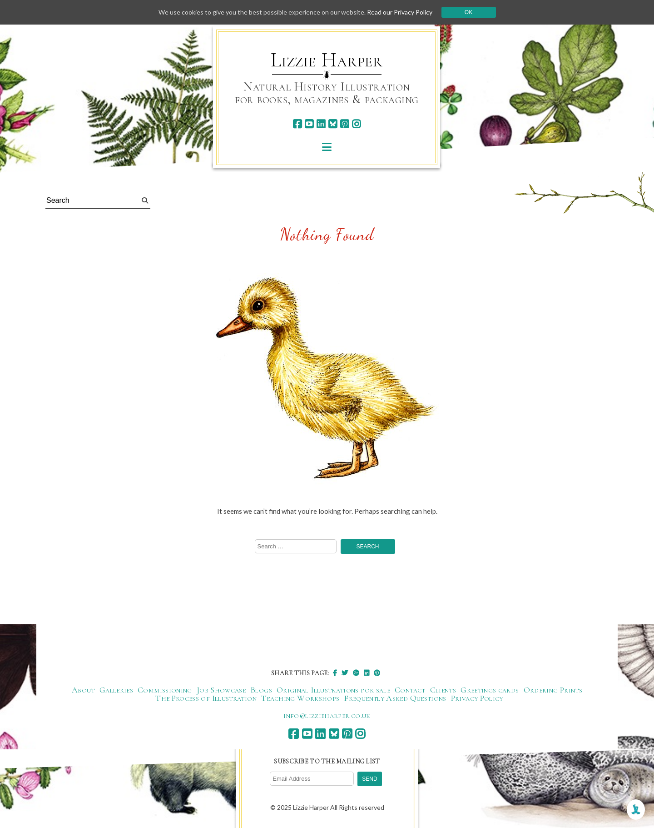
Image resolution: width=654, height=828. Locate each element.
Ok (468, 12)
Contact (410, 690)
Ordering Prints (553, 690)
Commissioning (165, 690)
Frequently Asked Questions (395, 698)
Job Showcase (221, 690)
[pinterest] (344, 124)
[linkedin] (321, 124)
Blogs (261, 690)
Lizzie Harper (327, 60)
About (83, 690)
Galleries (116, 690)
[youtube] (309, 124)
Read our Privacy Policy (399, 12)
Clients (443, 690)
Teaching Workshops (300, 698)
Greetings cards (490, 690)
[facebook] (297, 124)
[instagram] (356, 124)
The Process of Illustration (206, 698)
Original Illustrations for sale (333, 690)
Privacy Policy (477, 698)
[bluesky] (332, 124)
